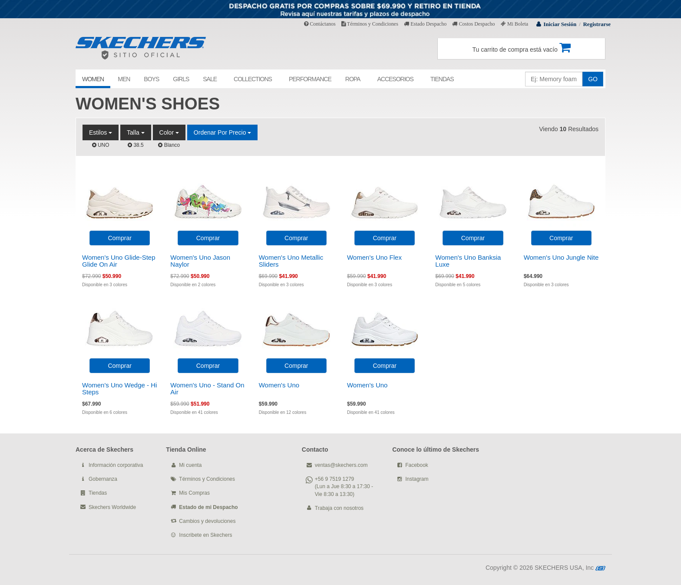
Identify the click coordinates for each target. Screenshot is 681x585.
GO (593, 79)
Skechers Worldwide (112, 507)
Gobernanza (103, 479)
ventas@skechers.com (341, 465)
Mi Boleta (514, 24)
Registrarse (597, 24)
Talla (136, 132)
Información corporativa (116, 465)
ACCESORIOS (395, 79)
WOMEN (93, 79)
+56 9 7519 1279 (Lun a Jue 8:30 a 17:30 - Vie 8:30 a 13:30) (344, 486)
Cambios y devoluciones (207, 521)
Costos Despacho (473, 24)
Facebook (416, 465)
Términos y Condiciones (369, 24)
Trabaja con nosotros (339, 508)
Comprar (119, 238)
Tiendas (98, 493)
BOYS (151, 79)
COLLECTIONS (253, 79)
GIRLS (181, 79)
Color (169, 132)
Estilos (100, 132)
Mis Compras (194, 493)
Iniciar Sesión (559, 24)
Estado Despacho (425, 24)
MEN (124, 79)
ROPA (352, 79)
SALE (210, 79)
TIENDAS (442, 79)
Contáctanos (319, 24)
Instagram (416, 479)
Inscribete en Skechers (205, 535)
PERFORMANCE (310, 79)
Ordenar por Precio (222, 132)
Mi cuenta (190, 465)
